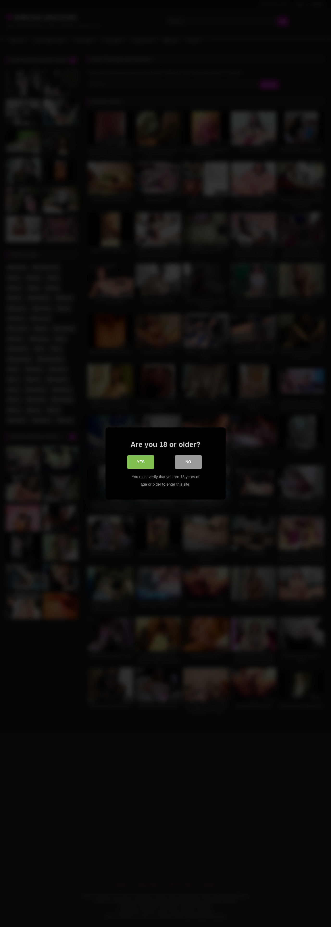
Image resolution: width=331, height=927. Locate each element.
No (188, 462)
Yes (140, 462)
